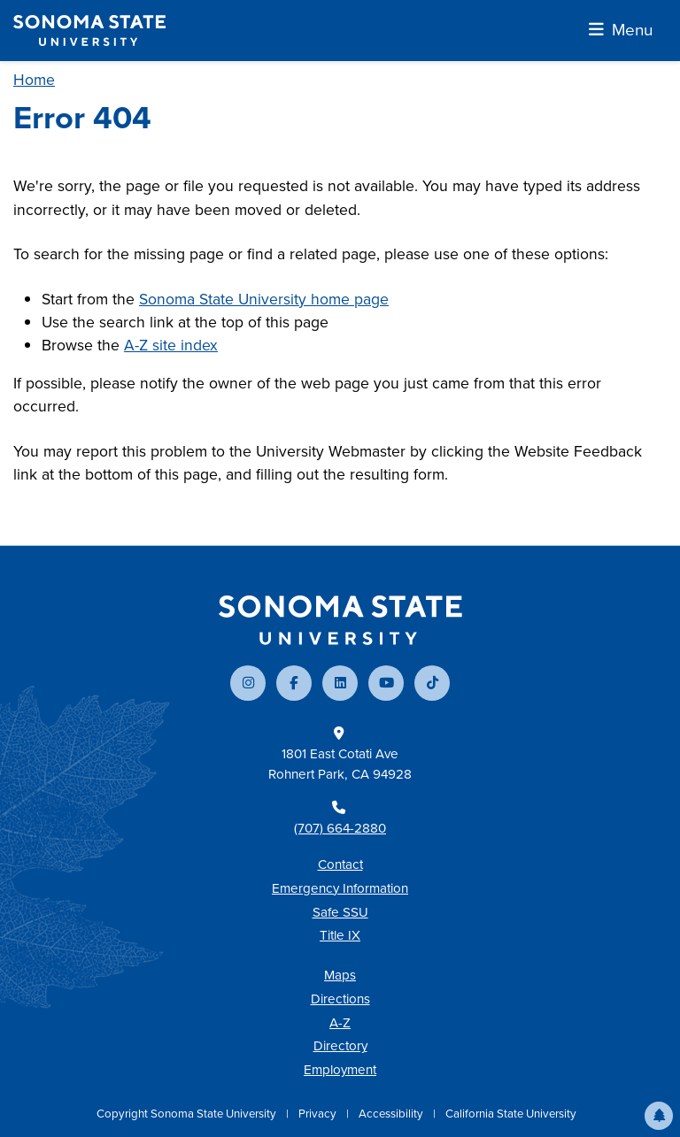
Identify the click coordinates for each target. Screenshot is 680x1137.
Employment (340, 1069)
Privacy (318, 1113)
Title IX (340, 935)
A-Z (340, 1023)
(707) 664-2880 (340, 828)
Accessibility (392, 1113)
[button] (659, 1116)
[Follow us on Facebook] (294, 683)
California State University (510, 1113)
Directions (340, 999)
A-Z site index (171, 345)
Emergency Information (340, 888)
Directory (340, 1046)
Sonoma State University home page (264, 299)
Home (34, 79)
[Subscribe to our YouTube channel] (386, 683)
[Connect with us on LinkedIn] (340, 683)
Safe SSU (340, 912)
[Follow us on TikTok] (432, 683)
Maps (340, 975)
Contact (340, 864)
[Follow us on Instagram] (248, 683)
